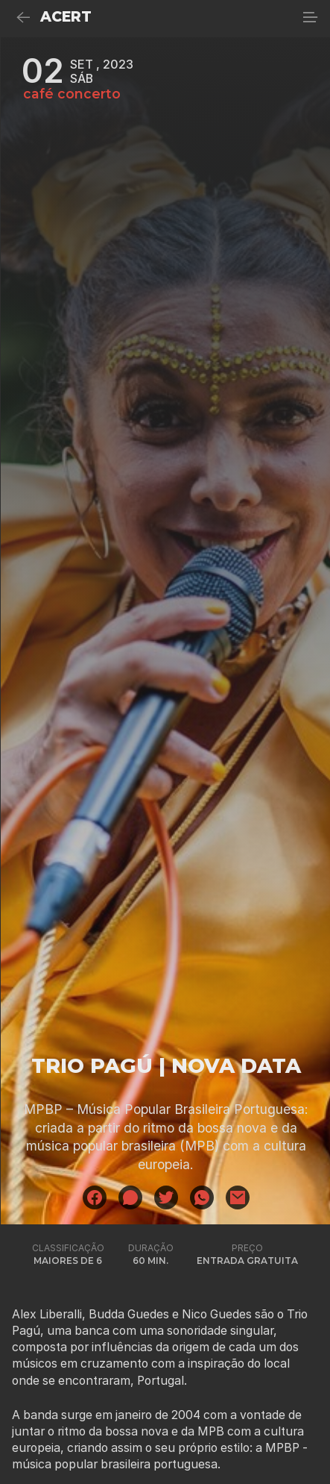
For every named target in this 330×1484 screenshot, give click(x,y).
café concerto (72, 94)
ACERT (66, 17)
